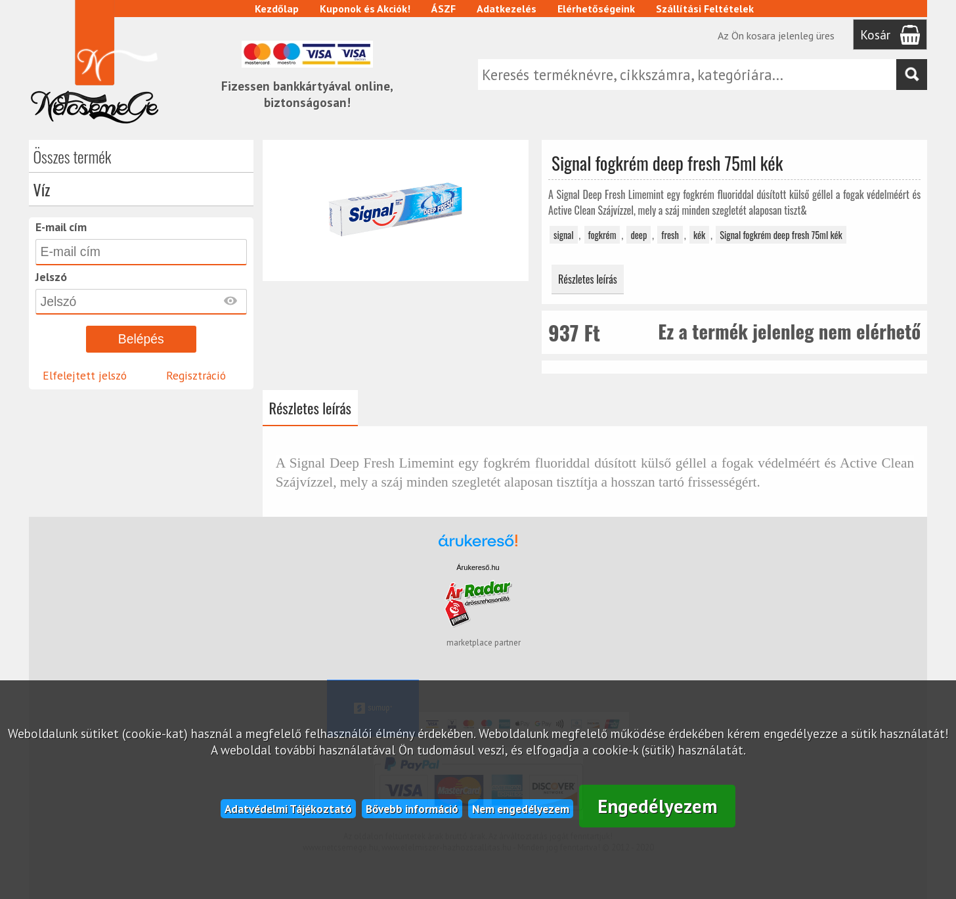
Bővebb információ (412, 808)
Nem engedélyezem (520, 808)
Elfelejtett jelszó (85, 375)
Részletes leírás (587, 279)
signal (564, 235)
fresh (670, 235)
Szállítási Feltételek (705, 8)
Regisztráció (196, 375)
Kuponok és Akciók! (365, 8)
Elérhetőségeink (596, 8)
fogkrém (602, 235)
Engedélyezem (658, 806)
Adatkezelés (506, 8)
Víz (42, 189)
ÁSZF (443, 8)
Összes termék (72, 156)
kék (699, 235)
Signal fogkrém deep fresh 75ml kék (781, 235)
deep (638, 235)
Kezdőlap (277, 8)
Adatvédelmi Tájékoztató (288, 808)
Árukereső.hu (477, 567)
